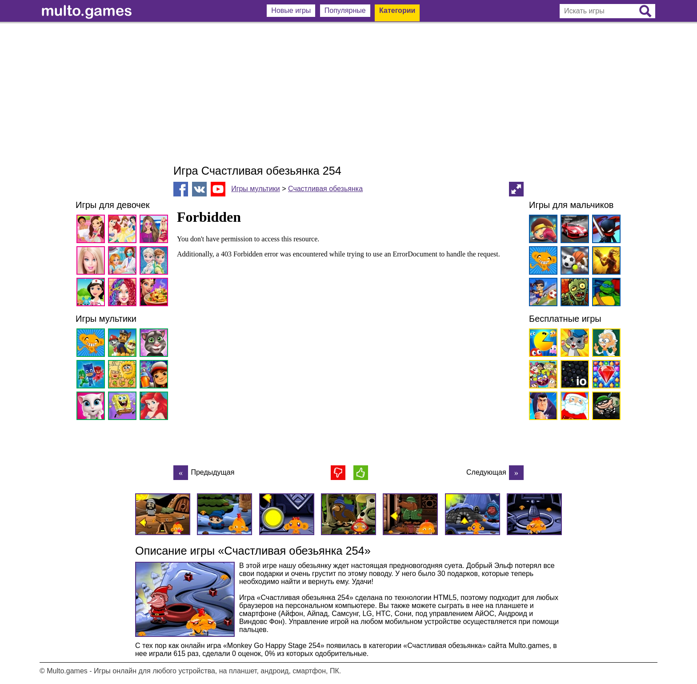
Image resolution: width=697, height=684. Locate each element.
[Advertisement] (348, 93)
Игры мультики (255, 188)
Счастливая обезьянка (325, 188)
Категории (397, 10)
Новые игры (291, 10)
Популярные (345, 10)
